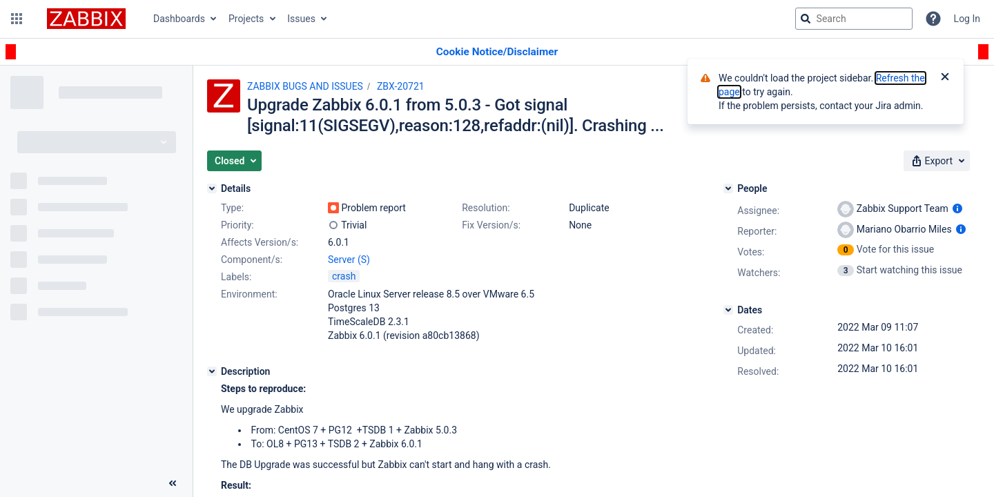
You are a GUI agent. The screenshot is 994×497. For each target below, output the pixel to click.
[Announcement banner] (497, 52)
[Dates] (728, 310)
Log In (967, 18)
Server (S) (349, 259)
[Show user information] (957, 208)
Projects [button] (246, 18)
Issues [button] (301, 18)
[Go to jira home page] (86, 18)
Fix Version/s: (491, 225)
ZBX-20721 (401, 86)
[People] (728, 188)
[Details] (212, 188)
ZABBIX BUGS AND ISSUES (305, 86)
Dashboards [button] (179, 18)
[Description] (212, 371)
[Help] (933, 19)
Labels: (236, 276)
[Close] (945, 78)
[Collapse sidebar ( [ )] (172, 483)
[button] (16, 18)
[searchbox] (854, 19)
